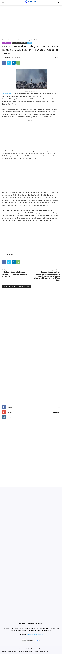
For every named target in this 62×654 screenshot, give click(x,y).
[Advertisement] (31, 20)
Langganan (56, 412)
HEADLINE (14, 42)
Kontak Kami (28, 651)
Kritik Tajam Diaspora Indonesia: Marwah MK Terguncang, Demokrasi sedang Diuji (14, 274)
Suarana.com (6, 94)
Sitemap (36, 651)
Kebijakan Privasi (44, 651)
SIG (31, 648)
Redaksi (4, 651)
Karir (22, 651)
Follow (57, 417)
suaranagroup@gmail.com (34, 634)
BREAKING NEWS (7, 42)
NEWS (29, 42)
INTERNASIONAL (22, 42)
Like (59, 407)
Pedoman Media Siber (14, 651)
